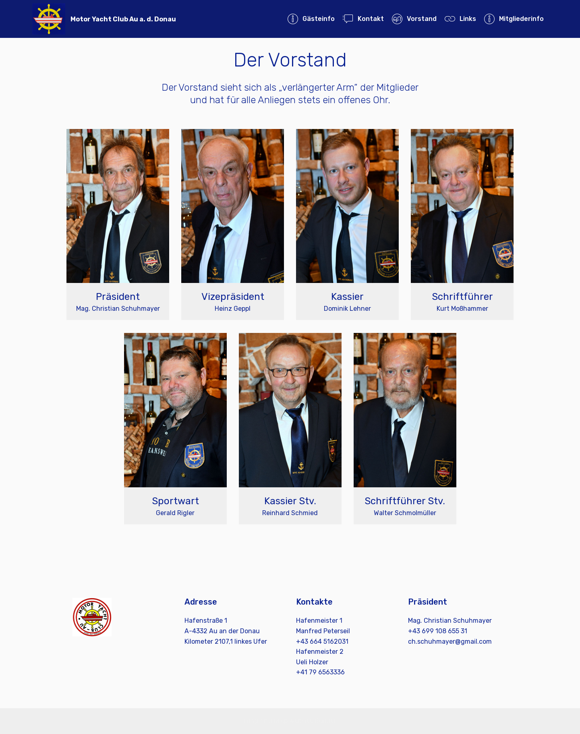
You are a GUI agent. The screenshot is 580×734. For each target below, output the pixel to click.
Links (460, 19)
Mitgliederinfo (513, 19)
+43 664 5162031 (322, 641)
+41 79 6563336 (320, 672)
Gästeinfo (311, 19)
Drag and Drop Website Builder (290, 721)
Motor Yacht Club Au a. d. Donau (123, 19)
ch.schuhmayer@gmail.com (450, 641)
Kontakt (363, 19)
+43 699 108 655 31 (437, 631)
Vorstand (414, 19)
